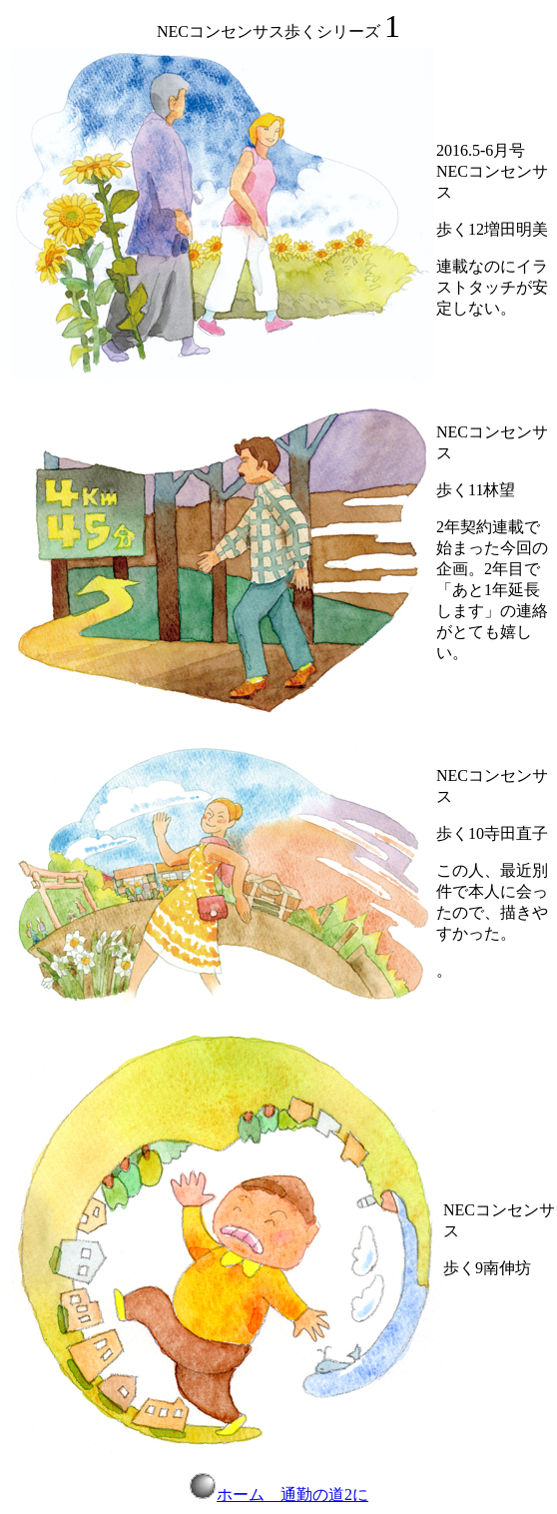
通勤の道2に (324, 1494)
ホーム (227, 1494)
